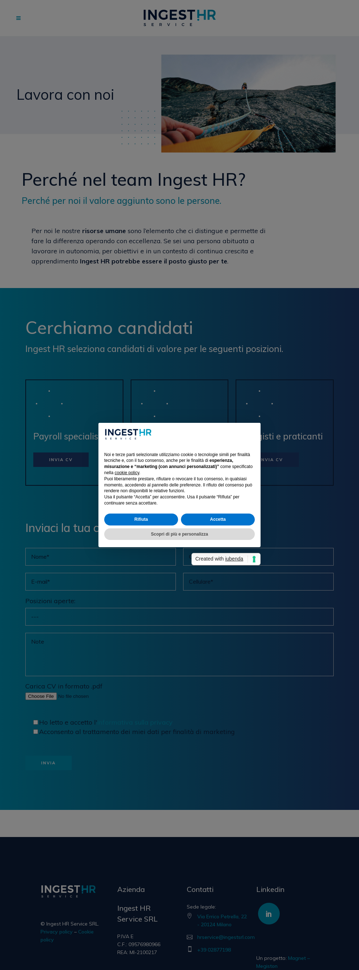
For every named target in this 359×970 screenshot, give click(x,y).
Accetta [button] (217, 519)
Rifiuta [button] (141, 519)
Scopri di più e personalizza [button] (179, 534)
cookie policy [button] (127, 472)
